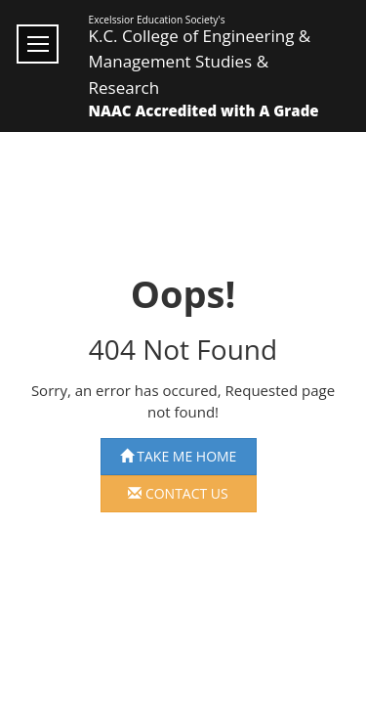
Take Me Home (178, 456)
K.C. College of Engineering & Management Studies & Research (200, 61)
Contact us (178, 493)
